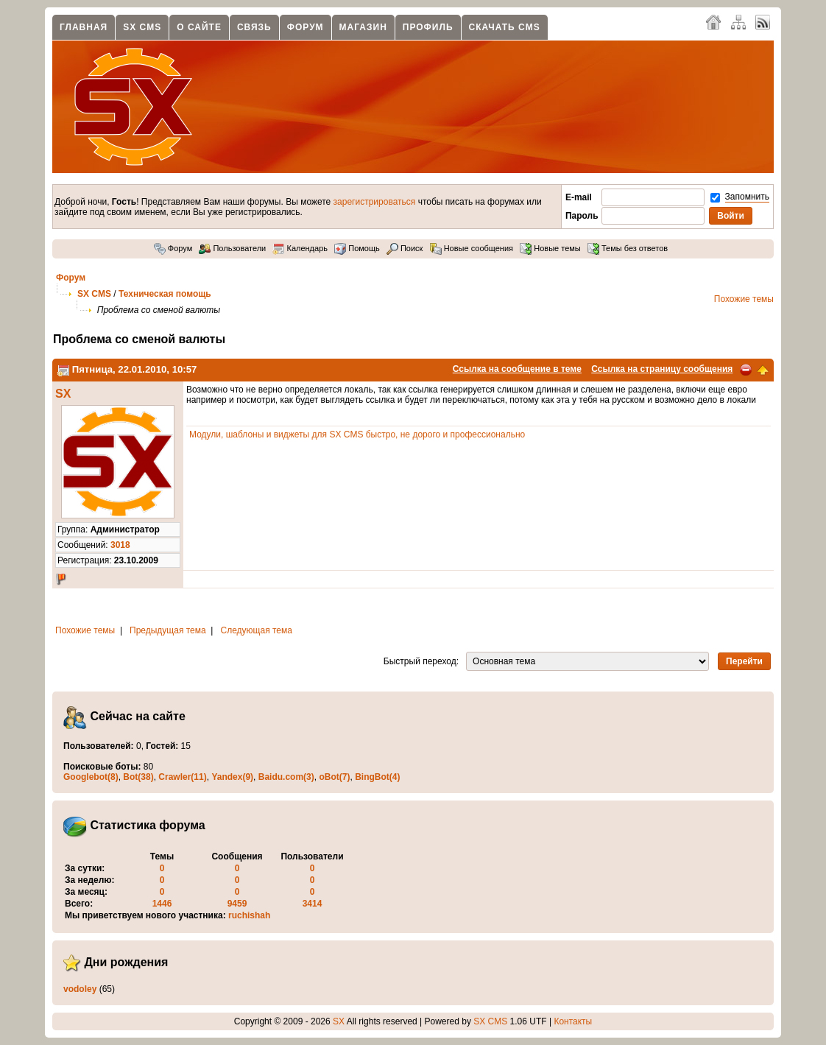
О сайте (199, 27)
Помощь (357, 248)
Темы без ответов (627, 248)
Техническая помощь (165, 294)
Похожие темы (744, 299)
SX (63, 393)
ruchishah (249, 915)
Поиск (404, 248)
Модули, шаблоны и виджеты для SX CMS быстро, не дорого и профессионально (357, 434)
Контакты (573, 1021)
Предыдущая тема (168, 630)
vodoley (79, 989)
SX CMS (142, 27)
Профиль (428, 27)
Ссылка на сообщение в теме (517, 369)
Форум (305, 27)
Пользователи (232, 248)
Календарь (300, 248)
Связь (254, 27)
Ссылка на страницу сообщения (662, 369)
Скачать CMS (504, 27)
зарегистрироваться (374, 202)
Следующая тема (256, 630)
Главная (83, 27)
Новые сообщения (471, 248)
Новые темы (550, 248)
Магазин (363, 27)
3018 (120, 545)
